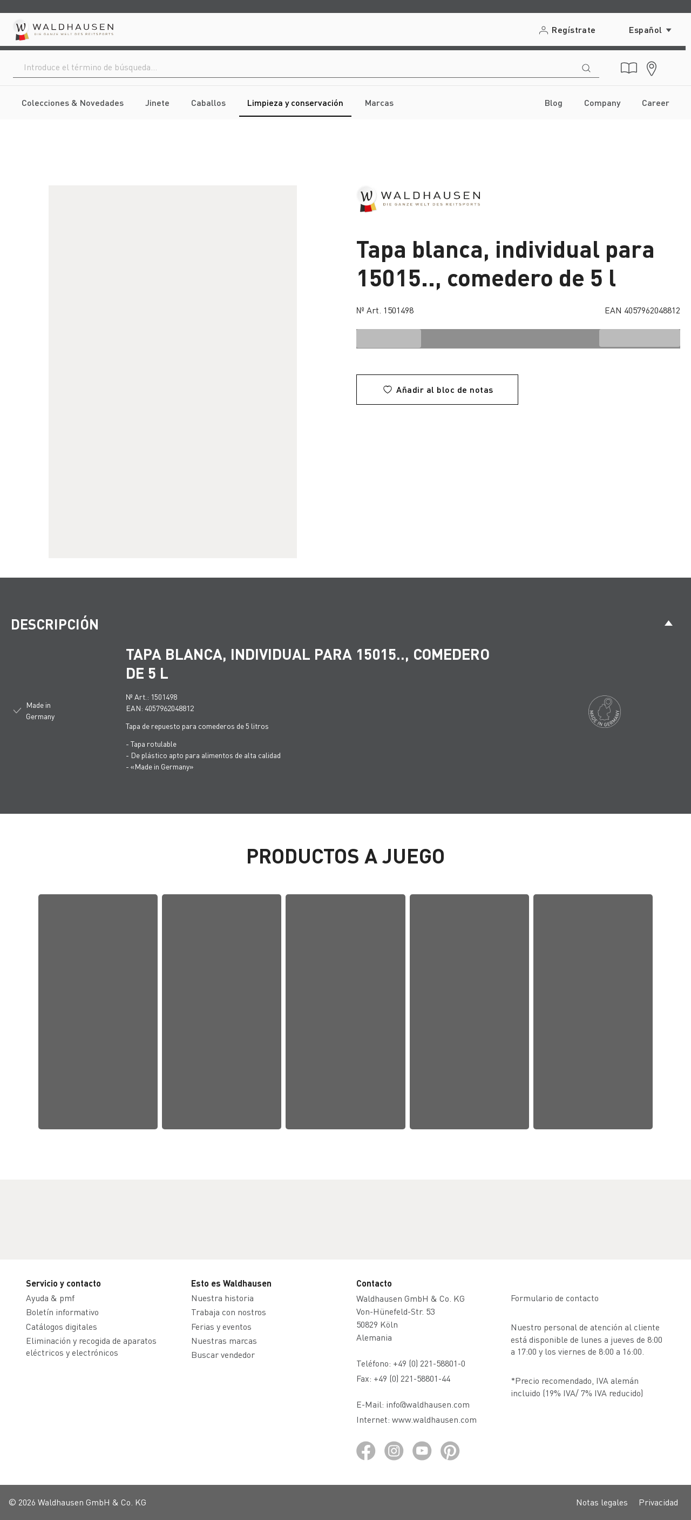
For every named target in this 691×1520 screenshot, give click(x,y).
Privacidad (658, 1502)
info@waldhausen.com (428, 1404)
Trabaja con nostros (228, 1311)
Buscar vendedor (223, 1354)
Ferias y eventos (221, 1326)
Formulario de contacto (555, 1297)
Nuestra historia (222, 1297)
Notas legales (602, 1502)
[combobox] (293, 67)
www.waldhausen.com (434, 1419)
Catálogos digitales (61, 1326)
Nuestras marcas (224, 1340)
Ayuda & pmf (50, 1297)
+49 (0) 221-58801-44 (414, 1378)
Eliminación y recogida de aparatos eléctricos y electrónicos (91, 1346)
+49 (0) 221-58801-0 (429, 1363)
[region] (173, 371)
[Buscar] (586, 67)
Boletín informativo (62, 1311)
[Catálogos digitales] (629, 68)
